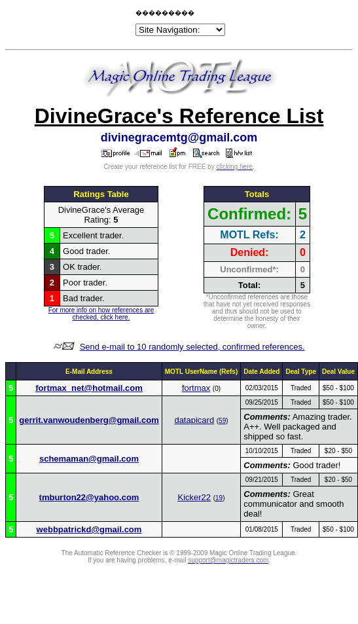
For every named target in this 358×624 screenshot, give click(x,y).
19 (219, 498)
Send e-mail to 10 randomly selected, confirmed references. (192, 347)
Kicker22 (194, 497)
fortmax (196, 388)
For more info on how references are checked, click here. (101, 313)
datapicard (194, 420)
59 (222, 420)
